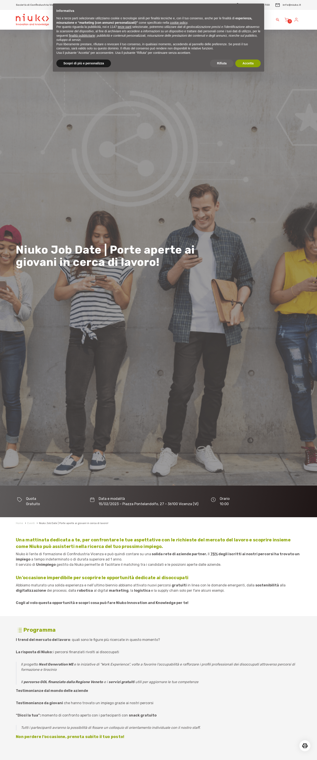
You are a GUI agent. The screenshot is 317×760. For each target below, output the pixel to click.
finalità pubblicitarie (82, 35)
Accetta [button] (248, 63)
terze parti (124, 27)
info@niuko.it (288, 4)
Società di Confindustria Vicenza (38, 4)
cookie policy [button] (178, 22)
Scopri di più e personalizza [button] (83, 63)
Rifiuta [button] (222, 63)
